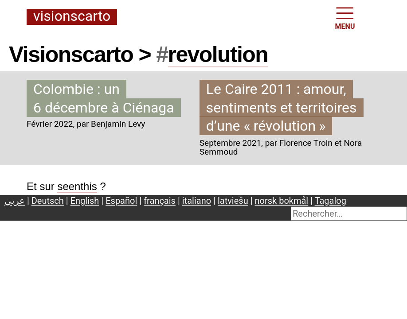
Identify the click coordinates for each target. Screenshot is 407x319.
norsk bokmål (282, 200)
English (84, 200)
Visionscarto (71, 16)
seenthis (77, 186)
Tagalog (330, 200)
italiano (196, 200)
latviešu (233, 200)
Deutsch (47, 200)
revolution (218, 54)
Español (121, 200)
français (160, 200)
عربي (14, 200)
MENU (345, 17)
